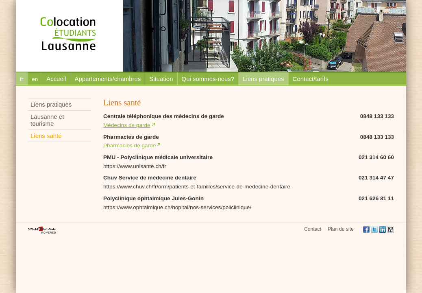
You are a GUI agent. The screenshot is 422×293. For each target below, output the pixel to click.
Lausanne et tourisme (47, 120)
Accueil (56, 78)
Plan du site (341, 229)
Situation (161, 78)
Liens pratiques (263, 78)
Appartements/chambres (107, 78)
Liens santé (45, 135)
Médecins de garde (126, 125)
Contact (312, 229)
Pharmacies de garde (129, 145)
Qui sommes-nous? (208, 78)
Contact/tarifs (310, 78)
